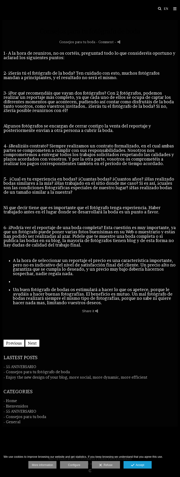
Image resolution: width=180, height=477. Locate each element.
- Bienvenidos (16, 406)
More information (42, 465)
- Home (10, 400)
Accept (137, 465)
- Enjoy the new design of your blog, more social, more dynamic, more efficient (75, 377)
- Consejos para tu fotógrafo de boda (37, 371)
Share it (90, 311)
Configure (74, 465)
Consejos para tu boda (77, 42)
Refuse (105, 465)
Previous (14, 343)
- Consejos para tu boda (25, 416)
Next (32, 343)
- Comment (105, 42)
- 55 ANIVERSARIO (20, 366)
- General (12, 421)
